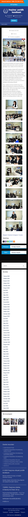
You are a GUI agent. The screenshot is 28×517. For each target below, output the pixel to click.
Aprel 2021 (6, 382)
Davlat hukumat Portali (9, 447)
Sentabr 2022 (7, 342)
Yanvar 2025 (7, 276)
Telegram (5, 235)
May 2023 (6, 323)
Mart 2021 (6, 384)
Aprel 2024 (6, 297)
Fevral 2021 (6, 387)
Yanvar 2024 (7, 304)
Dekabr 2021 (7, 363)
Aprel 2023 (6, 325)
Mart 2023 (6, 328)
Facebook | (5, 512)
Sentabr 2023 (7, 314)
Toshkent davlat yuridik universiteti (12, 463)
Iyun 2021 (6, 377)
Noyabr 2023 (7, 309)
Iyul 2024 (6, 290)
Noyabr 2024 (7, 281)
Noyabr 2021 (7, 365)
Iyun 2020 (6, 405)
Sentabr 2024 (7, 285)
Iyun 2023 (6, 321)
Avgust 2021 (7, 372)
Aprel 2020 (6, 408)
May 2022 (6, 351)
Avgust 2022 (7, 344)
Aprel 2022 (6, 354)
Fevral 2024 (6, 302)
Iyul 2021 (6, 375)
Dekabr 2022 (7, 335)
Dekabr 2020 (7, 391)
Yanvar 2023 (7, 332)
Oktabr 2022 (6, 339)
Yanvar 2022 (7, 361)
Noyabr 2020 (7, 394)
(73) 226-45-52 (9, 15)
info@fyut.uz (9, 17)
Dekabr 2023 (7, 306)
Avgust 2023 (7, 316)
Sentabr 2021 (7, 370)
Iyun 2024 (6, 292)
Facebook (10, 235)
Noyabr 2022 (7, 337)
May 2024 (6, 295)
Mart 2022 (6, 356)
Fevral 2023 (6, 330)
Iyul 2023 (6, 318)
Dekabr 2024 (7, 278)
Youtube (21, 235)
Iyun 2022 (6, 349)
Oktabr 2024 (6, 283)
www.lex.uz (6, 465)
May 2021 (6, 379)
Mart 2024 (6, 299)
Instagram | (17, 512)
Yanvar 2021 (7, 389)
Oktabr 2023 (6, 311)
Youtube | (11, 512)
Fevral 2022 (6, 358)
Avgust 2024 (7, 288)
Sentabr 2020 (7, 398)
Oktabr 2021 (6, 368)
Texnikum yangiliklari (15, 37)
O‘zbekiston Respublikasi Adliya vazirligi (13, 461)
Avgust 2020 (7, 401)
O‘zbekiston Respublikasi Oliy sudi (12, 460)
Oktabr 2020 (6, 396)
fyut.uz (15, 33)
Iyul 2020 (6, 403)
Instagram (15, 235)
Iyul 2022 (6, 347)
